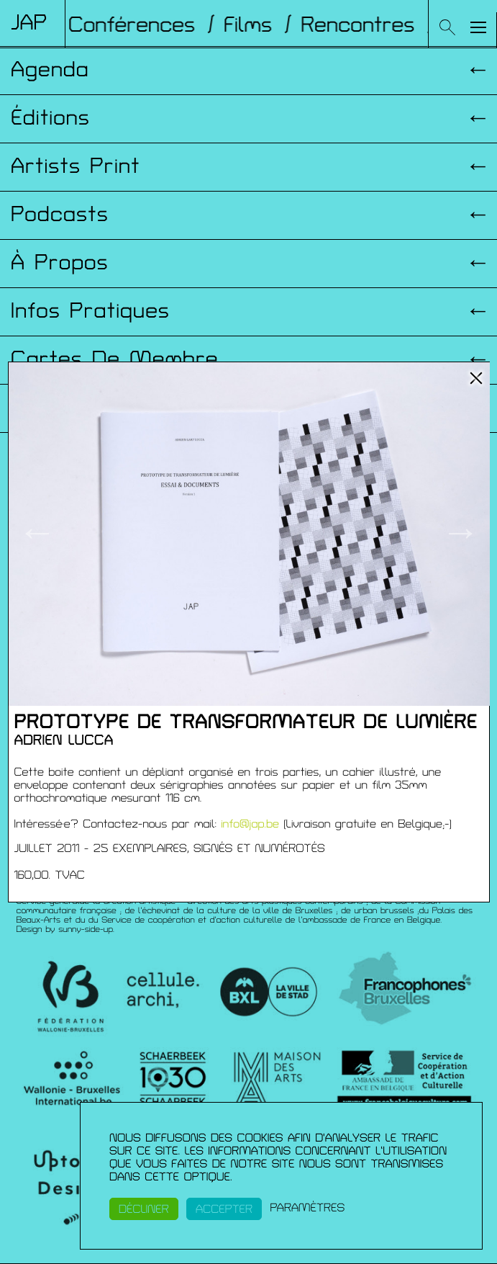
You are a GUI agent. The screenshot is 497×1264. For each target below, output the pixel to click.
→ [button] (460, 533)
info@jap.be (250, 823)
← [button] (37, 533)
